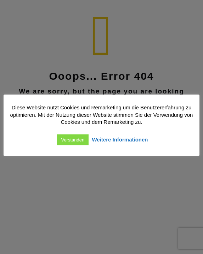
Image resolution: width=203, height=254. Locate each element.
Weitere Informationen (120, 140)
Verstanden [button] (72, 140)
